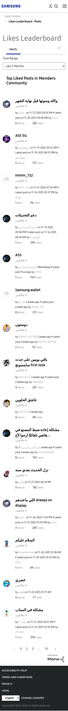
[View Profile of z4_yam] (19, 632)
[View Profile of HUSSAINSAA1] (46, 452)
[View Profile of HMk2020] (37, 382)
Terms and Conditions (17, 677)
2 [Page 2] (27, 649)
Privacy (7, 684)
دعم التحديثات (25, 215)
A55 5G (21, 136)
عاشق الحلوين (26, 400)
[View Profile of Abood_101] (37, 307)
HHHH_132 (24, 176)
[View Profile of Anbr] (18, 562)
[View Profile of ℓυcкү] (55, 118)
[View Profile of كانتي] (21, 482)
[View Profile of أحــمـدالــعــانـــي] (27, 227)
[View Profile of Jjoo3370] (23, 412)
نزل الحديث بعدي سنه (31, 470)
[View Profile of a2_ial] (21, 302)
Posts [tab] (38, 49)
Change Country (32, 698)
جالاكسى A (21, 106)
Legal (6, 691)
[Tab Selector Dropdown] (34, 66)
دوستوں (21, 325)
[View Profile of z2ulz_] (22, 113)
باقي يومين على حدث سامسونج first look (31, 363)
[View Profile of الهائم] (21, 592)
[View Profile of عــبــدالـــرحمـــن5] (30, 447)
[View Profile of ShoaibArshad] (26, 552)
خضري (20, 580)
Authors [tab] (15, 49)
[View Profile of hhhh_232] (24, 187)
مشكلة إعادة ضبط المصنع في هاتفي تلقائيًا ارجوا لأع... (37, 433)
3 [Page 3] (33, 649)
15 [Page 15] (46, 649)
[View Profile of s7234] (38, 272)
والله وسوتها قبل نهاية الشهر (36, 101)
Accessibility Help (14, 670)
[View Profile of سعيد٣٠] (22, 622)
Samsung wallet (27, 290)
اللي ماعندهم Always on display (33, 503)
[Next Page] (54, 649)
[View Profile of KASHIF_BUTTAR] (27, 337)
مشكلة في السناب (29, 610)
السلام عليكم (25, 540)
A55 (18, 255)
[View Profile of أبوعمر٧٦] (35, 237)
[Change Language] (11, 698)
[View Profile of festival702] (24, 377)
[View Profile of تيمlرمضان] (24, 148)
